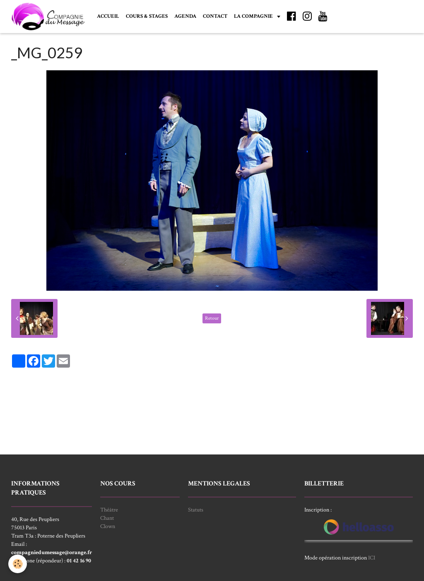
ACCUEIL (108, 16)
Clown (107, 526)
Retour (212, 318)
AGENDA (185, 16)
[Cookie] (17, 564)
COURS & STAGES (147, 16)
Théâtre (109, 510)
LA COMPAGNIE (254, 16)
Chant (107, 518)
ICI (371, 558)
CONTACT (215, 16)
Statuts (195, 510)
